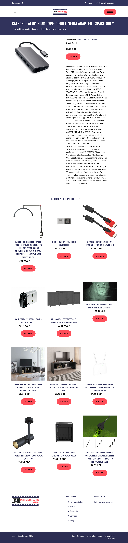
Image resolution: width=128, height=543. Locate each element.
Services (73, 516)
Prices (110, 12)
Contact (80, 536)
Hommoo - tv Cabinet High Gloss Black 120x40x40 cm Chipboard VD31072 (64, 387)
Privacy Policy (109, 536)
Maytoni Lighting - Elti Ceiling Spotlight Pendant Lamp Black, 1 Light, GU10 (28, 455)
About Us (74, 511)
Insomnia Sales (76, 502)
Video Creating (83, 39)
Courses (93, 39)
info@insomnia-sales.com (105, 3)
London (90, 3)
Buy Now (73, 56)
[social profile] (22, 3)
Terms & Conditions (94, 536)
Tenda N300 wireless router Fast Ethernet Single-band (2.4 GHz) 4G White (99, 387)
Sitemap (111, 539)
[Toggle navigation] (15, 12)
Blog (72, 520)
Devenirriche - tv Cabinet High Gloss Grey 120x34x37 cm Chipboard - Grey (28, 387)
